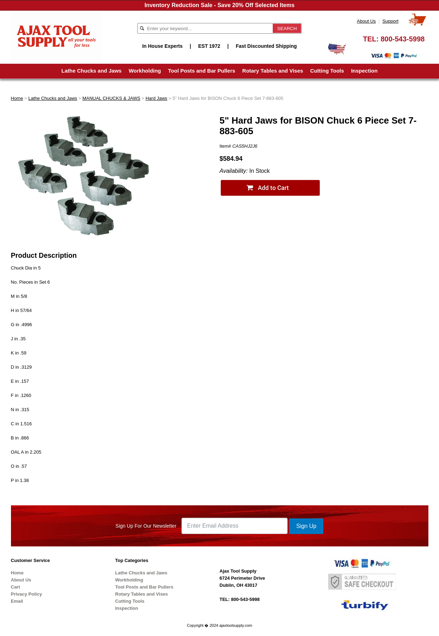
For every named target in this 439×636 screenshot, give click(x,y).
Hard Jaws (156, 98)
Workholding (145, 71)
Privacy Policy (26, 594)
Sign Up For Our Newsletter (146, 525)
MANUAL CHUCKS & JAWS (111, 98)
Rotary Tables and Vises (272, 71)
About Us (366, 21)
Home (17, 98)
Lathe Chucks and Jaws (92, 71)
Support (390, 21)
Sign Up (306, 526)
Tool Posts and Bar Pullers (201, 71)
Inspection (364, 71)
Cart (15, 587)
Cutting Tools (327, 71)
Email (17, 601)
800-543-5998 (403, 39)
